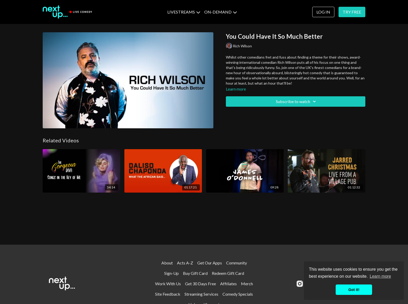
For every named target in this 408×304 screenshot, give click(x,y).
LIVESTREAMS (183, 11)
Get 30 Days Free (200, 283)
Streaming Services (201, 294)
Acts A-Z (185, 262)
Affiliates (228, 283)
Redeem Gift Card (228, 273)
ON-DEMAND (220, 11)
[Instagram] (300, 284)
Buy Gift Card (195, 273)
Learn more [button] (380, 276)
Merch (247, 283)
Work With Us (168, 283)
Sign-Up (171, 273)
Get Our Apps (209, 262)
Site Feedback (167, 294)
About (167, 262)
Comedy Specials (237, 294)
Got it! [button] (353, 290)
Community (236, 262)
